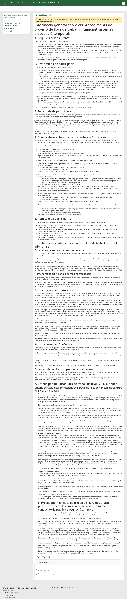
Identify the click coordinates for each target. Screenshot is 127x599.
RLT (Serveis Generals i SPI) (13, 23)
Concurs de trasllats (10, 26)
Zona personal (9, 28)
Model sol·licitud (43, 570)
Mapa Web (54, 588)
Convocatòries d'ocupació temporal (15, 15)
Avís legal (74, 588)
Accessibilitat (65, 588)
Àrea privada (8, 31)
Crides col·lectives (10, 18)
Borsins (6, 20)
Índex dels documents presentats (49, 574)
